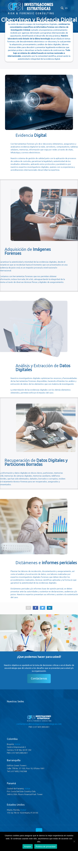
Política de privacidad (46, 846)
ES (66, 8)
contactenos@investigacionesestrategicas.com (39, 724)
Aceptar (27, 846)
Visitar (17, 744)
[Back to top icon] (39, 831)
